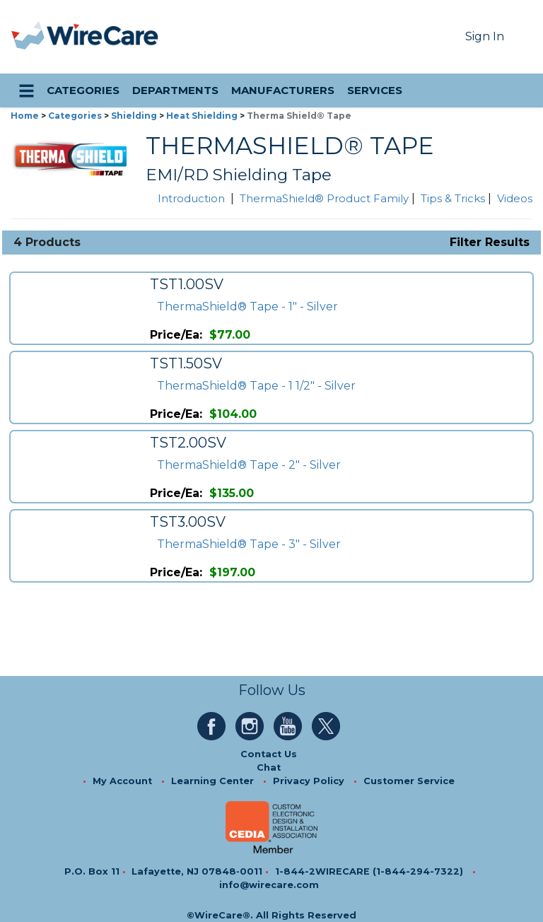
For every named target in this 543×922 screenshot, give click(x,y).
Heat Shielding (202, 115)
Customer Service (409, 781)
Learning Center (212, 781)
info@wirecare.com (269, 885)
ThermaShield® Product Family (324, 198)
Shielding (134, 115)
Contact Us (268, 754)
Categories (75, 115)
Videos (514, 198)
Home (25, 115)
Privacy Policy (308, 781)
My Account (122, 781)
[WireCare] (103, 36)
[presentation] (29, 36)
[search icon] (519, 90)
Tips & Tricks (453, 198)
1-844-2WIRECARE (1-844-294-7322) (369, 871)
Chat (269, 767)
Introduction (191, 198)
